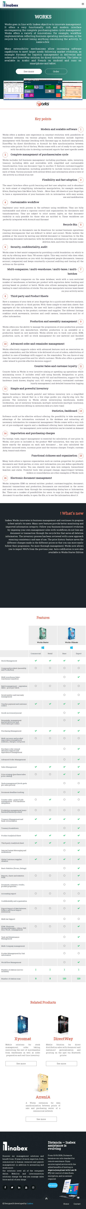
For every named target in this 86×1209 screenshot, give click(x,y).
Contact (77, 1204)
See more (29, 71)
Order (56, 71)
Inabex (30, 1203)
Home (66, 1204)
